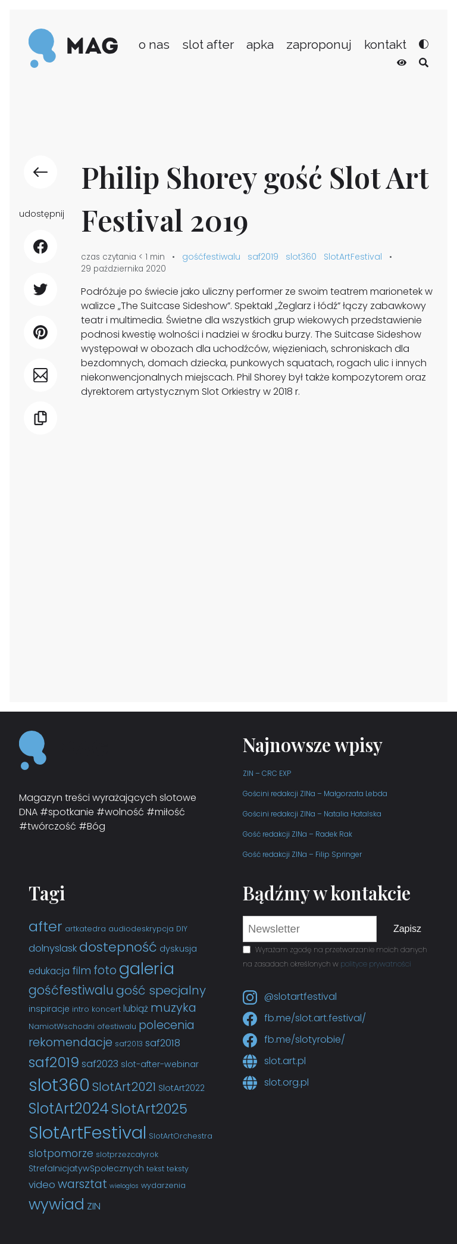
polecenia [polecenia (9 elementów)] (167, 1025)
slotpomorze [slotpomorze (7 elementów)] (61, 1153)
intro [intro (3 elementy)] (80, 1009)
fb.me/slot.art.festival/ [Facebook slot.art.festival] (304, 1018)
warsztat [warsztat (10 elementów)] (82, 1184)
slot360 (301, 257)
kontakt (385, 44)
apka (260, 44)
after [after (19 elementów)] (45, 926)
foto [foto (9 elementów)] (105, 970)
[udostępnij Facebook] (40, 246)
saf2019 (263, 257)
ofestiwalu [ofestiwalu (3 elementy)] (116, 1026)
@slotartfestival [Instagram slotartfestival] (290, 996)
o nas (154, 44)
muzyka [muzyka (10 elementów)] (173, 1007)
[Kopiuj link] (40, 418)
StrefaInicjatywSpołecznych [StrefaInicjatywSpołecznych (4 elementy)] (86, 1168)
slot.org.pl (276, 1082)
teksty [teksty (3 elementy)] (178, 1169)
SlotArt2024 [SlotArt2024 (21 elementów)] (69, 1108)
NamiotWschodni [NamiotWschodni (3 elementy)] (62, 1026)
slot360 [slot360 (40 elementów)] (59, 1085)
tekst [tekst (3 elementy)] (155, 1169)
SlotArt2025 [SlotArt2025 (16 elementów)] (149, 1108)
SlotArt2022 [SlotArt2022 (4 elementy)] (181, 1088)
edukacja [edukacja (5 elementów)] (49, 971)
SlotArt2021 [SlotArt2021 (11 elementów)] (124, 1086)
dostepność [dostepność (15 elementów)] (118, 947)
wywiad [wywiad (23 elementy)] (56, 1204)
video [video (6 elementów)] (42, 1185)
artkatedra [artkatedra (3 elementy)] (85, 929)
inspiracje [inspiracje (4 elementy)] (49, 1009)
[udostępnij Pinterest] (40, 332)
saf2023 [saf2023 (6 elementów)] (100, 1064)
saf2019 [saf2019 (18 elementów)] (54, 1062)
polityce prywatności (375, 964)
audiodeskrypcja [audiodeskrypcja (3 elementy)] (141, 929)
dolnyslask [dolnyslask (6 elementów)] (53, 948)
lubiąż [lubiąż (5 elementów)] (135, 1008)
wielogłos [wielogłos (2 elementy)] (124, 1185)
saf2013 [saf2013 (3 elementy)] (129, 1044)
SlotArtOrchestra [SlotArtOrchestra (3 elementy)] (180, 1136)
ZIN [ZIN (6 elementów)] (94, 1206)
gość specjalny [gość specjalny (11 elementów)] (161, 990)
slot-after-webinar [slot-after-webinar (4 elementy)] (160, 1064)
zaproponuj (319, 44)
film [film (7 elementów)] (81, 971)
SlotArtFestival (353, 257)
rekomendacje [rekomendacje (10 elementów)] (70, 1042)
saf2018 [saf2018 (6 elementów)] (162, 1043)
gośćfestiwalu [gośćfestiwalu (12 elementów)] (71, 990)
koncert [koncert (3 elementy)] (106, 1009)
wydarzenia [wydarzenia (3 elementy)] (163, 1185)
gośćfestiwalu (211, 257)
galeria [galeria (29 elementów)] (146, 969)
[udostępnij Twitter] (40, 289)
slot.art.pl (274, 1061)
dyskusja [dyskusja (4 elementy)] (178, 949)
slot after (208, 44)
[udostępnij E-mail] (40, 375)
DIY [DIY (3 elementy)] (181, 929)
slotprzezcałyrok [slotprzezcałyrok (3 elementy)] (127, 1154)
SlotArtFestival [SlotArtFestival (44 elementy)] (87, 1132)
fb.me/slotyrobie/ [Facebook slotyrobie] (294, 1039)
